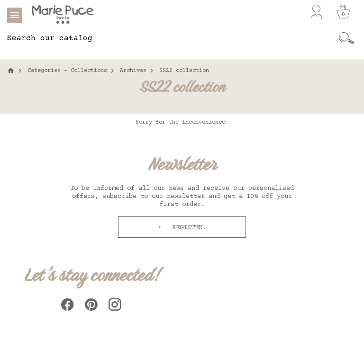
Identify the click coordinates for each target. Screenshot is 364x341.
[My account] (316, 12)
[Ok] (347, 38)
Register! (187, 228)
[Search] (172, 38)
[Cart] (343, 12)
